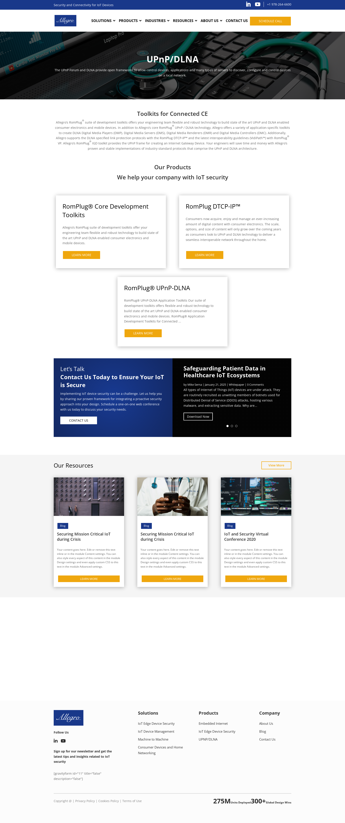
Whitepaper (236, 389)
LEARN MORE (81, 255)
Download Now (198, 421)
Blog (63, 526)
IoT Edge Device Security (156, 723)
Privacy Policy (85, 801)
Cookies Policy (108, 801)
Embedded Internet (213, 723)
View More (276, 465)
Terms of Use (132, 801)
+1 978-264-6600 (279, 4)
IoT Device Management (156, 731)
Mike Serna (194, 389)
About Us (266, 723)
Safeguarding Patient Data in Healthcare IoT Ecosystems (225, 376)
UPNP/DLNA (208, 739)
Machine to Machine (153, 739)
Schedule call (270, 21)
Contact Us (78, 420)
